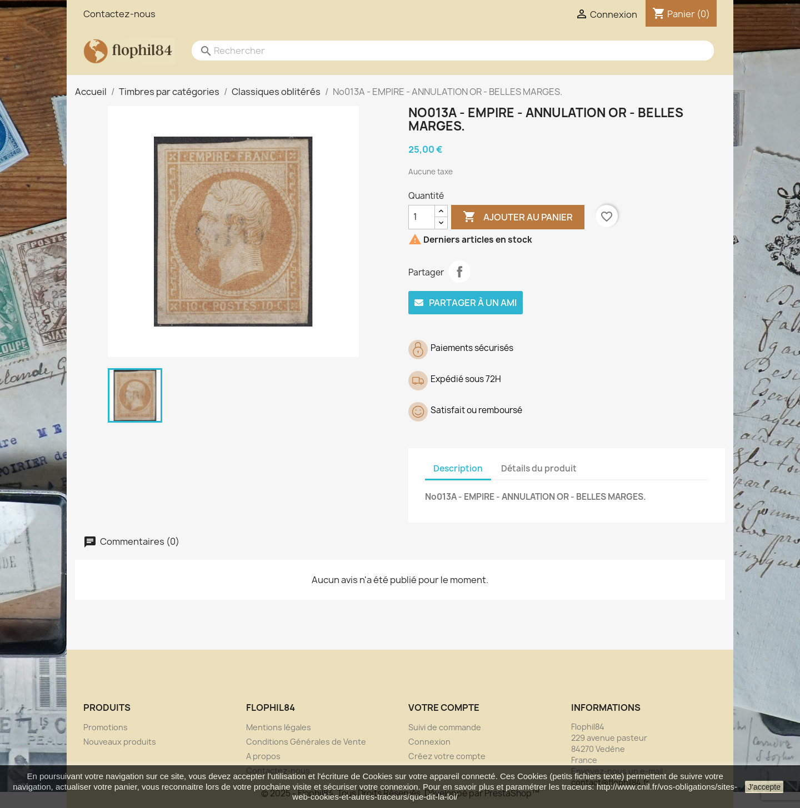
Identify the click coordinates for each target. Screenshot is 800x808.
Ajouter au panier (518, 217)
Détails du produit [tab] (539, 468)
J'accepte (764, 786)
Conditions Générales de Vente (306, 741)
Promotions (105, 727)
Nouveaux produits (119, 741)
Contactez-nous (119, 14)
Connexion (429, 741)
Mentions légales (278, 727)
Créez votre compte (447, 756)
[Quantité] (421, 217)
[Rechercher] (441, 50)
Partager (459, 271)
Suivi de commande (444, 727)
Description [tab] (458, 468)
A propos (263, 756)
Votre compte (443, 707)
